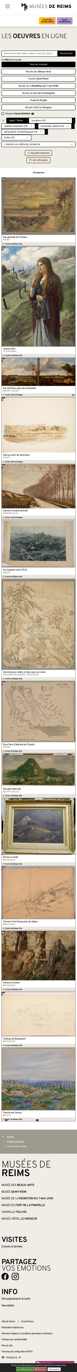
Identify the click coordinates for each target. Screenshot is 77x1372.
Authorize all (25, 1369)
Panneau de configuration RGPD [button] (17, 1351)
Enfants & (12, 1246)
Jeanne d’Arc (9, 349)
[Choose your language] (11, 1358)
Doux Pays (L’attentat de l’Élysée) (19, 744)
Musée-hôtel (38, 107)
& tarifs (15, 1299)
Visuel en (19, 113)
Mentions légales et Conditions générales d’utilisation (27, 1333)
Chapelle (38, 100)
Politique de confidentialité (14, 1339)
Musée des (47, 20)
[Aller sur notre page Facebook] (5, 1276)
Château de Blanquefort (14, 1039)
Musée (64, 20)
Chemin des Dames (12, 1113)
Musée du (38, 93)
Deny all (41, 1369)
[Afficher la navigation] (7, 7)
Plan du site (7, 1345)
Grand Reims (27, 1321)
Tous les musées (38, 64)
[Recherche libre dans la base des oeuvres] (29, 54)
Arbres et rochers (11, 983)
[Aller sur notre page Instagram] (15, 1276)
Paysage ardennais (12, 789)
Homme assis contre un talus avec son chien (24, 672)
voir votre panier (38, 160)
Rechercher (66, 53)
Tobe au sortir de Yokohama (16, 455)
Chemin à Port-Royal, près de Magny (20, 921)
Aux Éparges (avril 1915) (15, 570)
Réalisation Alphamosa (12, 1327)
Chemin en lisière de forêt (15, 511)
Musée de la (38, 86)
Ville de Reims (8, 1321)
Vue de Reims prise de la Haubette (19, 388)
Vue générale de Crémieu (15, 237)
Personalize (54, 1369)
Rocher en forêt (10, 857)
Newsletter (7, 1305)
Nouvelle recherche (39, 153)
